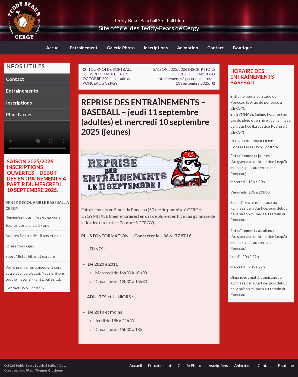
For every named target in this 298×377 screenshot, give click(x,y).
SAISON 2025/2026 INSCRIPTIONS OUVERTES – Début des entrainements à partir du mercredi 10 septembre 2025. (184, 76)
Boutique (242, 47)
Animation (187, 47)
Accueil (53, 47)
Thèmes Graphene (49, 370)
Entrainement (84, 47)
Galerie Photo (121, 47)
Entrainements (22, 91)
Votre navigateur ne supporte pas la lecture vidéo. (37, 137)
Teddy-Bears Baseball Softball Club (149, 19)
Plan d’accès (19, 114)
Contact (215, 47)
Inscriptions (156, 47)
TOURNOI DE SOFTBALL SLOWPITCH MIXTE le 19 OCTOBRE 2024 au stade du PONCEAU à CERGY (107, 76)
